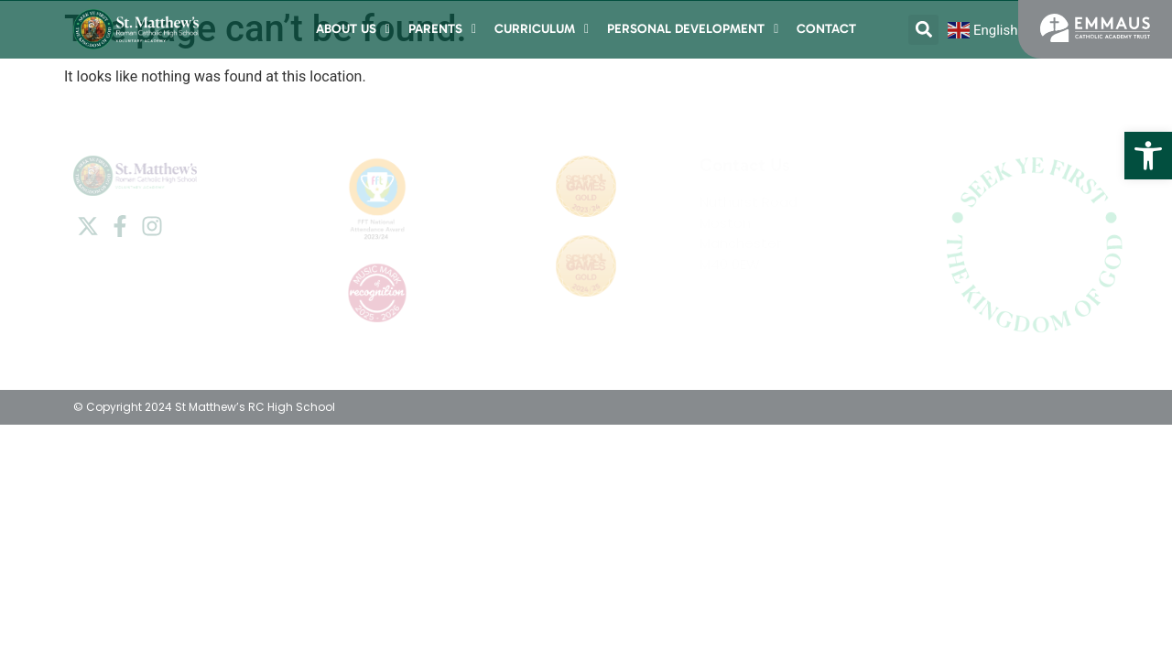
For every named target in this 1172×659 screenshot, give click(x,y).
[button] (1148, 155)
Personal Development (692, 29)
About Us (353, 29)
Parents (442, 29)
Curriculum (541, 29)
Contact (826, 29)
